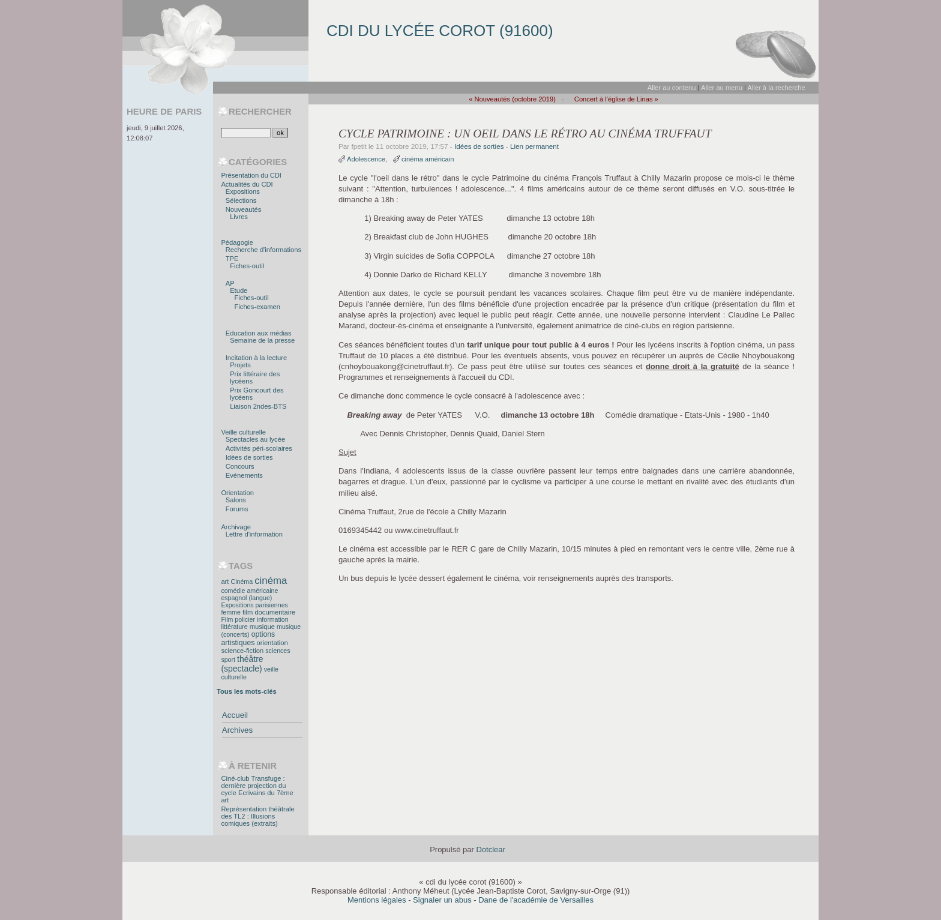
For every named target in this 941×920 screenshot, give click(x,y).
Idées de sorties (479, 146)
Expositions (243, 191)
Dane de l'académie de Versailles (536, 899)
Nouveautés (244, 209)
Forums (237, 509)
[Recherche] (246, 132)
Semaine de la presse (262, 340)
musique (262, 626)
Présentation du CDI (251, 175)
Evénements (244, 475)
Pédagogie (237, 242)
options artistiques (248, 638)
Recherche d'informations (263, 249)
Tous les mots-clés (247, 691)
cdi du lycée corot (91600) (439, 31)
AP (230, 283)
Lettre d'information (254, 534)
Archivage (236, 527)
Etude (238, 290)
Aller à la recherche (776, 87)
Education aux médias (259, 333)
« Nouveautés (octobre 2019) (512, 99)
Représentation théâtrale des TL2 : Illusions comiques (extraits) (257, 816)
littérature (234, 626)
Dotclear (490, 849)
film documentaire (268, 612)
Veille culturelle (243, 432)
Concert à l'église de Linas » (616, 99)
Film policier (238, 619)
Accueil (235, 715)
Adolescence (366, 159)
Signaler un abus (442, 899)
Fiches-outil (247, 265)
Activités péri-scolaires (259, 448)
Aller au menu (721, 87)
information (272, 619)
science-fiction (242, 650)
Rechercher (260, 111)
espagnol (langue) (246, 597)
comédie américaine (249, 590)
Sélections (241, 200)
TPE (232, 258)
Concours (240, 466)
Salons (236, 500)
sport (228, 659)
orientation (271, 642)
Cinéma (242, 581)
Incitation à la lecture (256, 357)
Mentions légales (376, 899)
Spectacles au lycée (255, 439)
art (225, 581)
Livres (239, 216)
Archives (237, 730)
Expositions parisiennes (254, 605)
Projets (240, 364)
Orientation (237, 492)
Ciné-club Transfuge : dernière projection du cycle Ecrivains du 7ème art (257, 789)
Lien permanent (534, 146)
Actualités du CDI (246, 184)
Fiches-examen (257, 306)
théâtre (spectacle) (242, 663)
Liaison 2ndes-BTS (258, 406)
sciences (277, 650)
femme (230, 612)
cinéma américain (427, 159)
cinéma (270, 580)
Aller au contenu (672, 87)
